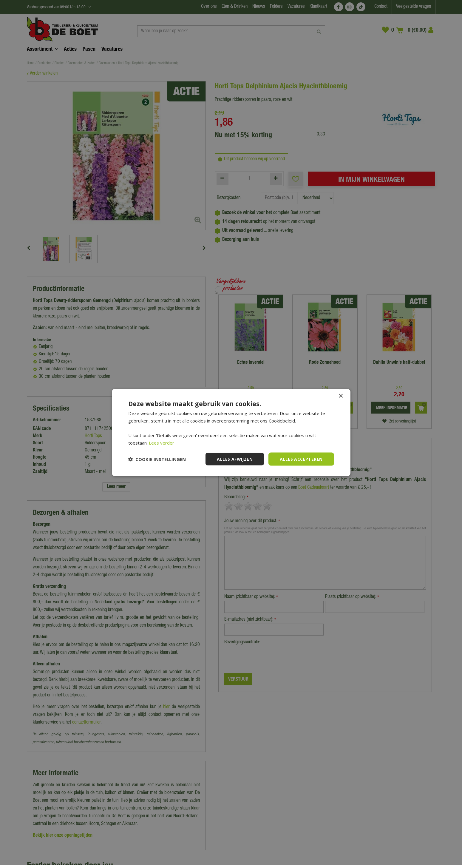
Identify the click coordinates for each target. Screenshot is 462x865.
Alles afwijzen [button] (235, 459)
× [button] (341, 396)
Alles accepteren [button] (301, 459)
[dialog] (231, 432)
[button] (157, 459)
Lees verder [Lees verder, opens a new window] (161, 442)
